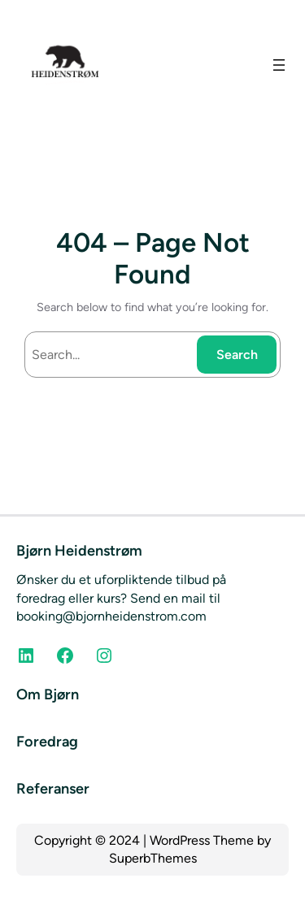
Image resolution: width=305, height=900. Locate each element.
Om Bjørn (47, 694)
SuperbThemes (153, 858)
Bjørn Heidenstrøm (79, 551)
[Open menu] (279, 65)
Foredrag (47, 742)
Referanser (52, 789)
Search (237, 354)
